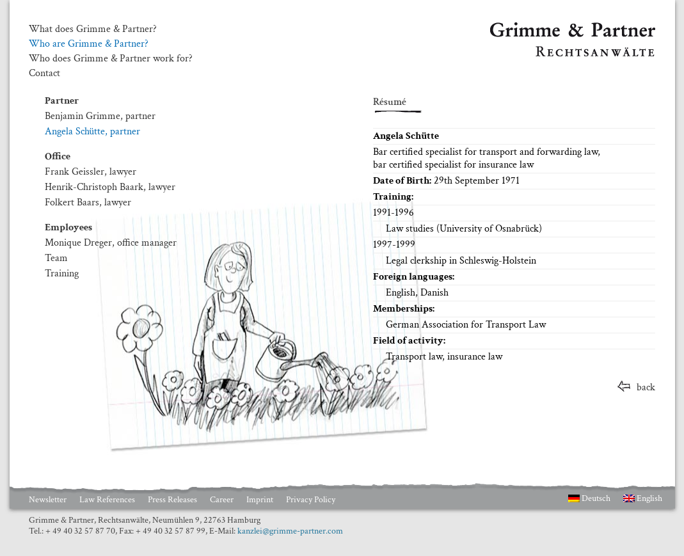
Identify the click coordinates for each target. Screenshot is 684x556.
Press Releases (172, 499)
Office (57, 156)
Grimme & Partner (528, 28)
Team (56, 258)
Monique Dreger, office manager (111, 243)
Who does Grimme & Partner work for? (111, 59)
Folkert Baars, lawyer (88, 202)
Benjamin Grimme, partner (100, 116)
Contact (44, 73)
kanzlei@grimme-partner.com (290, 531)
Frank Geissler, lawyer (90, 172)
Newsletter (48, 499)
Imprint (259, 499)
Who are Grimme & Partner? (88, 44)
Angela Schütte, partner (92, 131)
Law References (107, 499)
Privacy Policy (310, 499)
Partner (62, 100)
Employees (68, 227)
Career (222, 499)
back (646, 387)
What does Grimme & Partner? (93, 29)
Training (62, 273)
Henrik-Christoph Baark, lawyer (110, 187)
